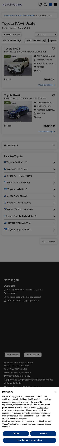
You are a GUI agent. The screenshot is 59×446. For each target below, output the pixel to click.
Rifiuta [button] (16, 434)
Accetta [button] (43, 434)
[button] (55, 392)
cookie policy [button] (42, 407)
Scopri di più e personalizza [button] (29, 440)
